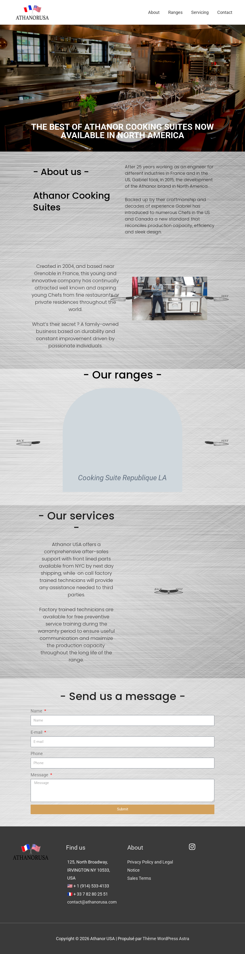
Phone (37, 753)
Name (37, 710)
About (154, 12)
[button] (122, 298)
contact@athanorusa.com (92, 901)
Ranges (175, 12)
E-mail (37, 732)
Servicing (200, 12)
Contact (224, 12)
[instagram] (193, 846)
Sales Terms (139, 878)
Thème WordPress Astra (166, 938)
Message (40, 774)
